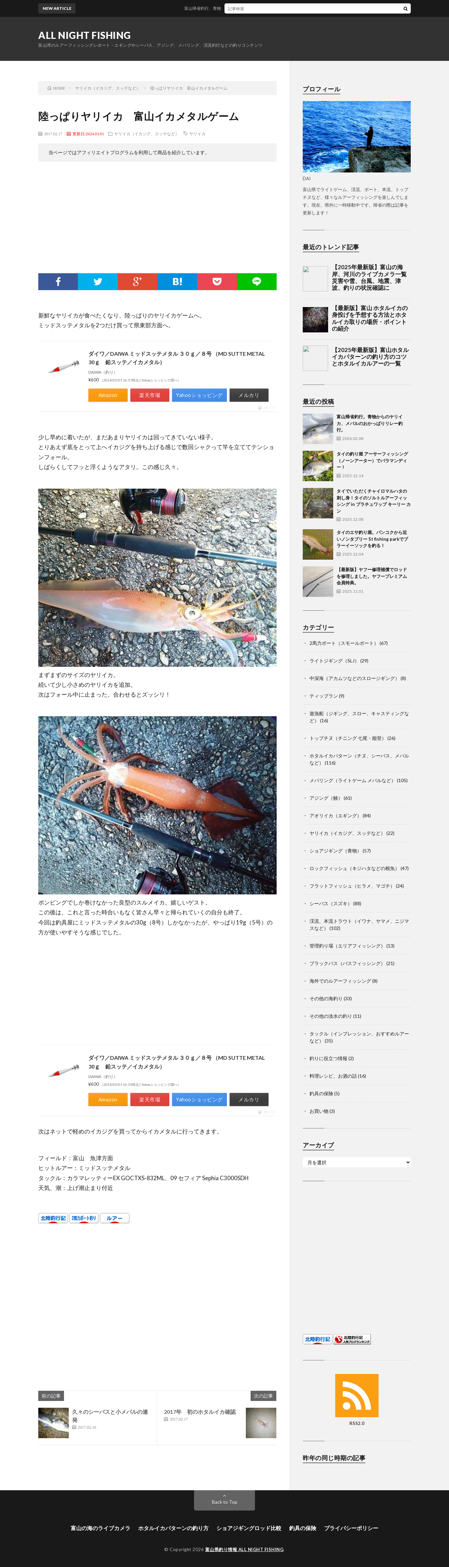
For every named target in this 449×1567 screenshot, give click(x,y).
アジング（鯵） (326, 798)
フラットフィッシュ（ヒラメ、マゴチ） (352, 886)
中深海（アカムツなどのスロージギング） (354, 678)
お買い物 (318, 1111)
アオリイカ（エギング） (335, 815)
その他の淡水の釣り (330, 1016)
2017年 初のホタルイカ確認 (200, 1411)
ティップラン (323, 696)
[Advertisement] (157, 219)
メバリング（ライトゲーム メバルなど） (352, 780)
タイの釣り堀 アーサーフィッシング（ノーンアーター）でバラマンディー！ (372, 460)
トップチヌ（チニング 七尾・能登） (347, 738)
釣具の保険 (321, 1093)
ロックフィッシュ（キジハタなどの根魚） (354, 868)
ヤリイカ (197, 134)
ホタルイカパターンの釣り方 (173, 1528)
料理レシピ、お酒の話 (333, 1076)
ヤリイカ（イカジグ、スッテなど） (146, 134)
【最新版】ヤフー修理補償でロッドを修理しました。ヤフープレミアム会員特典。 (372, 576)
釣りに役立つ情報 (328, 1058)
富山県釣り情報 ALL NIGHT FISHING (244, 1549)
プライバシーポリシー (351, 1528)
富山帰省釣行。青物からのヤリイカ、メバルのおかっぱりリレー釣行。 (259, 8)
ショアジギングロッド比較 (248, 1528)
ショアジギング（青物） (335, 850)
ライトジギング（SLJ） (334, 660)
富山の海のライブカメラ (100, 1528)
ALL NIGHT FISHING (84, 35)
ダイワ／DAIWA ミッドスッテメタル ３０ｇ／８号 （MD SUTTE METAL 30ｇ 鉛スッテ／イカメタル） (176, 358)
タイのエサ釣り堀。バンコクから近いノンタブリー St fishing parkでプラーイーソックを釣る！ (372, 539)
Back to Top (224, 1502)
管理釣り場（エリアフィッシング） (347, 946)
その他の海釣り (326, 998)
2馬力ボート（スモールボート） (344, 643)
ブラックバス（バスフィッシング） (347, 963)
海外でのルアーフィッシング (340, 981)
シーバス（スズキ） (330, 903)
